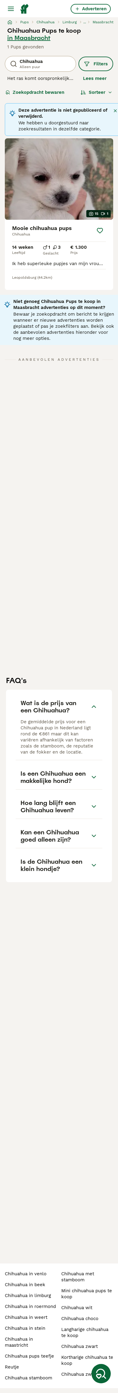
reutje (12, 1367)
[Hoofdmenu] (11, 9)
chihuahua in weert (26, 1317)
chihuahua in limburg (28, 1295)
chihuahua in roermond (30, 1306)
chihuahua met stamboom (77, 1277)
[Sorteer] (96, 92)
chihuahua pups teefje (29, 1356)
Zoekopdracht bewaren (34, 92)
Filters (96, 64)
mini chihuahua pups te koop (86, 1293)
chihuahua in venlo (25, 1273)
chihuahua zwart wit (83, 1374)
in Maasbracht (28, 37)
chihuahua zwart (79, 1346)
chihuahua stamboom (28, 1378)
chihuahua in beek (25, 1284)
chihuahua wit (76, 1307)
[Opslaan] (100, 231)
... (84, 22)
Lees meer (95, 78)
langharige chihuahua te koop (84, 1332)
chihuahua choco (79, 1318)
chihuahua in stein (25, 1328)
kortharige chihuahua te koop (87, 1360)
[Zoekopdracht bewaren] (101, 1373)
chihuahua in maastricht (19, 1342)
